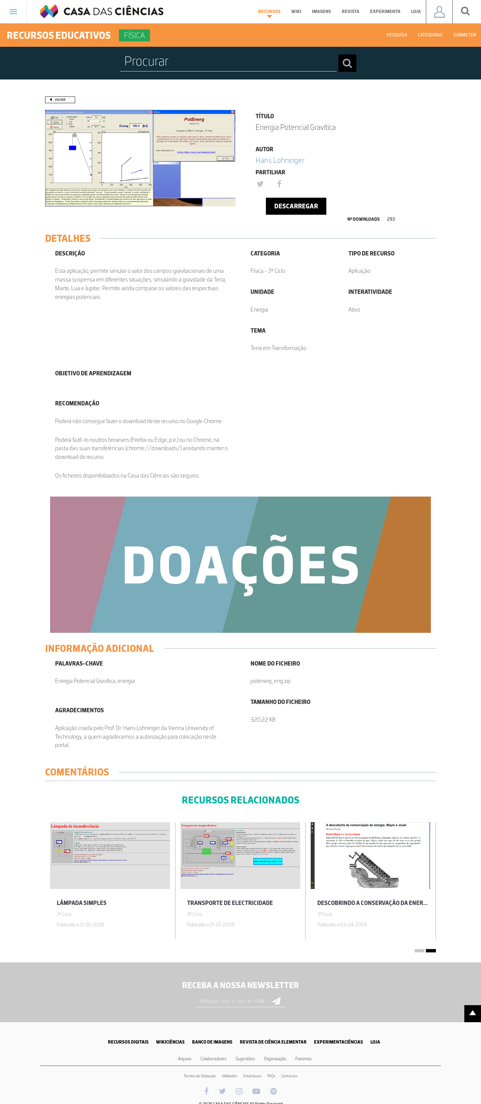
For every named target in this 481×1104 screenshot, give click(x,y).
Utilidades (229, 1076)
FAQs (271, 1076)
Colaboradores (213, 1059)
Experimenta (385, 11)
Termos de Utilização (200, 1076)
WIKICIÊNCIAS (170, 1042)
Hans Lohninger (280, 160)
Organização (275, 1059)
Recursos (269, 13)
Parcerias (303, 1059)
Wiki (296, 11)
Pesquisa (397, 35)
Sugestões (245, 1059)
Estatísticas (252, 1076)
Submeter (464, 35)
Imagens (321, 11)
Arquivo (184, 1059)
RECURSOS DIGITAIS (128, 1042)
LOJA (375, 1042)
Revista (350, 11)
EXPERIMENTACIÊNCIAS (338, 1042)
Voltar (60, 100)
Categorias (430, 35)
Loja (416, 11)
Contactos (289, 1076)
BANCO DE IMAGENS (212, 1042)
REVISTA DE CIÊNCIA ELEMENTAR (273, 1042)
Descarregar (296, 206)
